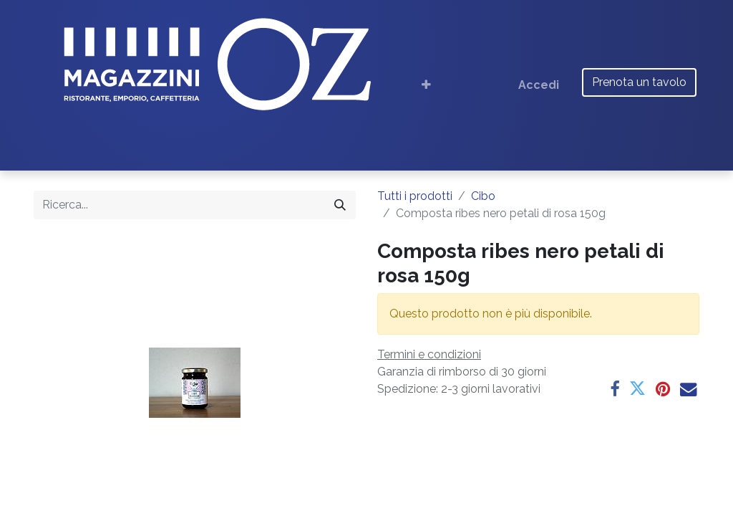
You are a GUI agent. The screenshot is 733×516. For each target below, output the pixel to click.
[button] (426, 85)
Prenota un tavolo (639, 82)
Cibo (483, 196)
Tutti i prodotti (414, 196)
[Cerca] (340, 205)
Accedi (538, 85)
